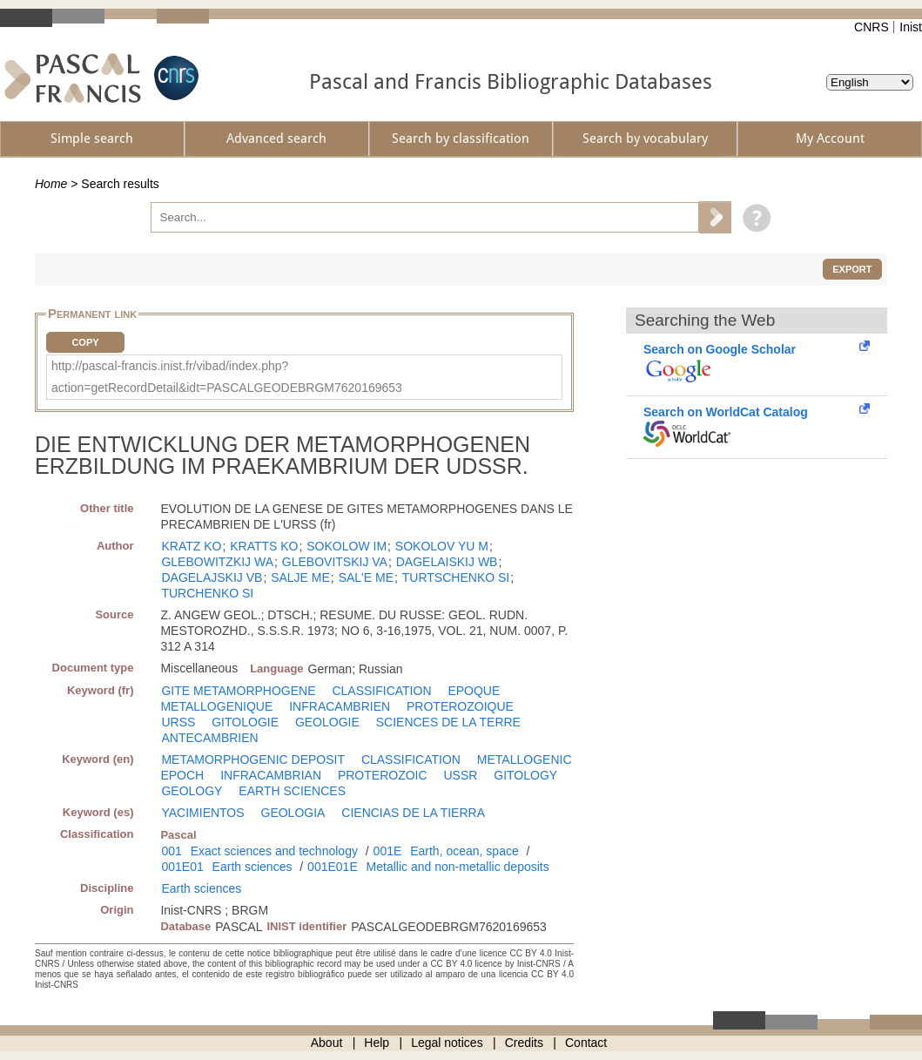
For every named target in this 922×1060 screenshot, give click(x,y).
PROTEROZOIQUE (460, 706)
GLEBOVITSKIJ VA (334, 562)
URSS (178, 722)
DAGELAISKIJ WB (447, 562)
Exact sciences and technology (274, 851)
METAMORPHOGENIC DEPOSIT (253, 759)
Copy (84, 342)
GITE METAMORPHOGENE (238, 691)
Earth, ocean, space (464, 851)
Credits (524, 1043)
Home (51, 184)
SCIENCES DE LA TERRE (448, 722)
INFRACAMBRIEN (339, 706)
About (327, 1043)
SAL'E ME (366, 577)
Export (852, 269)
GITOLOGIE (245, 722)
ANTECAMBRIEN (209, 738)
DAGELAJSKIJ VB (211, 577)
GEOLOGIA (293, 813)
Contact (586, 1043)
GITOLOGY (525, 775)
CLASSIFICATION (381, 691)
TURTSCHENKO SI (455, 577)
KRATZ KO (191, 546)
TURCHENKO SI (207, 593)
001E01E (332, 867)
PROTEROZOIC (382, 775)
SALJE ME (300, 577)
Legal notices (447, 1043)
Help (376, 1043)
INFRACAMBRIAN (270, 775)
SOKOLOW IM (346, 546)
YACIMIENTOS (202, 813)
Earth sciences (252, 867)
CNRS (871, 27)
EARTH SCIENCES (292, 791)
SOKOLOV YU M (441, 546)
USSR (460, 775)
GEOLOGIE (327, 722)
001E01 (182, 867)
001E (388, 851)
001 (171, 851)
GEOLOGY (191, 791)
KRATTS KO (264, 546)
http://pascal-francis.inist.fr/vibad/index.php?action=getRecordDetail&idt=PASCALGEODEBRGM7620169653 (226, 377)
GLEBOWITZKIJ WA (217, 562)
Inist (910, 27)
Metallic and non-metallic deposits (458, 867)
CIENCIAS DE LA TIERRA (413, 813)
